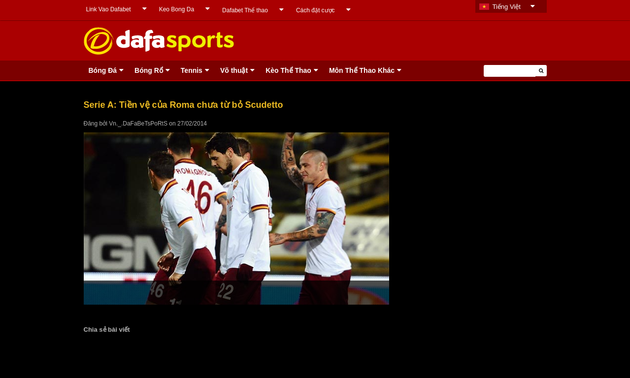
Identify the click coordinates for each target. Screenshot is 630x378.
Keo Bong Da (176, 9)
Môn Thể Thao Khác (362, 70)
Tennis (191, 70)
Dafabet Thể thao (245, 10)
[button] (541, 70)
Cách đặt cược (315, 10)
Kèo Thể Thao (288, 70)
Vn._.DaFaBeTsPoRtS (138, 123)
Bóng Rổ (148, 70)
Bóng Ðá (103, 70)
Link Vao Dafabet (108, 9)
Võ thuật (234, 70)
